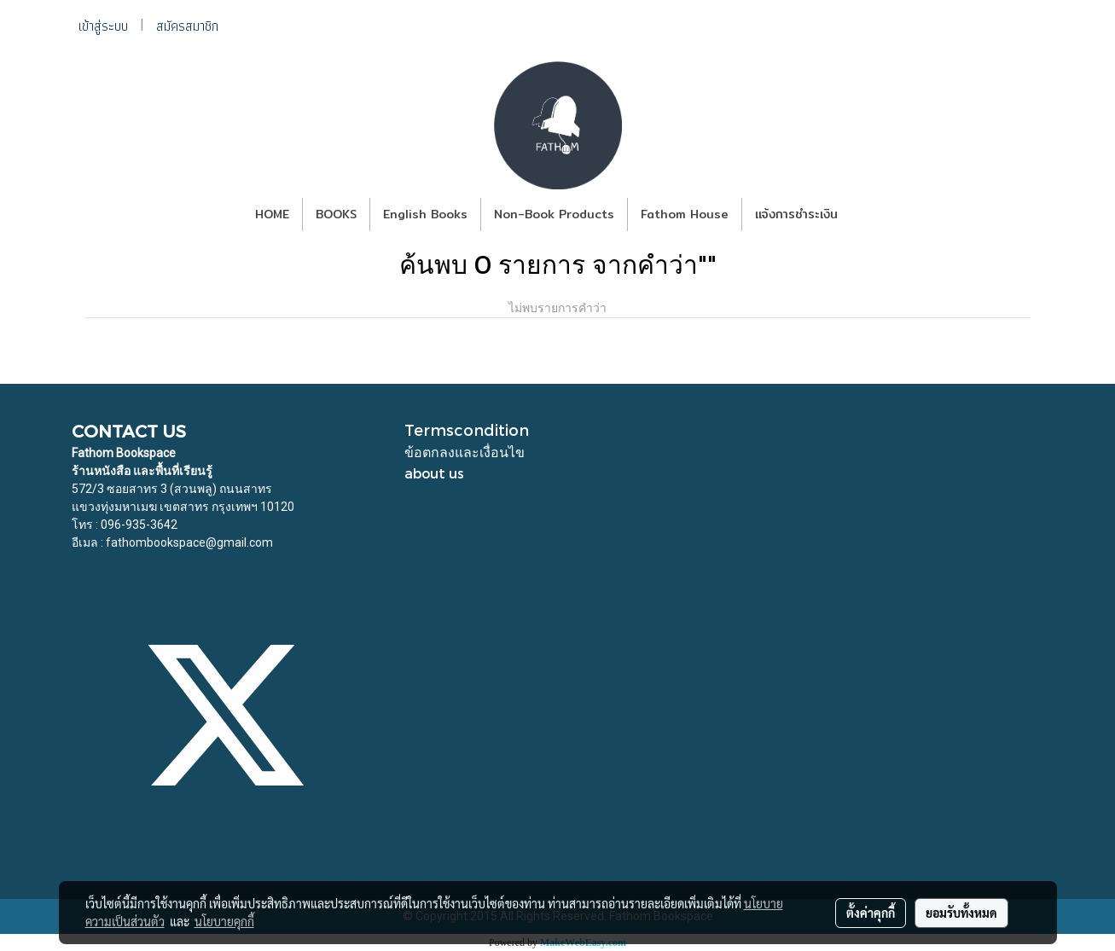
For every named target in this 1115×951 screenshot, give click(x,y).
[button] (866, 215)
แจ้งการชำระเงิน (796, 214)
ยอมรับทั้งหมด (961, 912)
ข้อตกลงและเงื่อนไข (464, 452)
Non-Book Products (554, 214)
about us (434, 473)
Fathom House (685, 214)
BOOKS (336, 214)
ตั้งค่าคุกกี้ (870, 912)
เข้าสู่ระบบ (103, 26)
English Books (425, 214)
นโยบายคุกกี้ (224, 921)
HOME (272, 214)
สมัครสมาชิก (187, 26)
